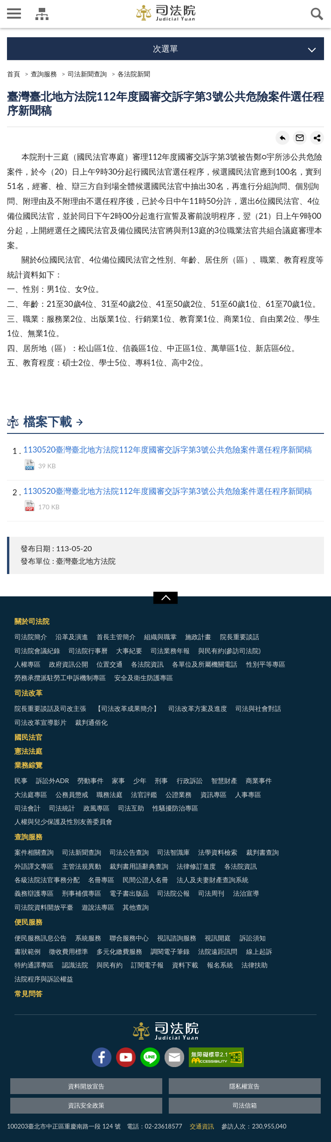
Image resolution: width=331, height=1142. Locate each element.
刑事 (161, 780)
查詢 (317, 14)
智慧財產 (224, 780)
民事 (21, 780)
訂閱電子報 (147, 965)
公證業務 (179, 794)
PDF (29, 505)
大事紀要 (129, 651)
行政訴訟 (190, 780)
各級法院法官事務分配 (47, 880)
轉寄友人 (300, 138)
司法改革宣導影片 (40, 722)
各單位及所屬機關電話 (204, 664)
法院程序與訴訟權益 (43, 979)
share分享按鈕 (317, 138)
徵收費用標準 (68, 951)
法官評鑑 (144, 794)
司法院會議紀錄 (37, 651)
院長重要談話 (239, 637)
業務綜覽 (28, 765)
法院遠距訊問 (217, 951)
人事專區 (248, 794)
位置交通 (110, 664)
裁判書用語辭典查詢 (139, 866)
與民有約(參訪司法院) (229, 651)
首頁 (13, 74)
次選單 (165, 48)
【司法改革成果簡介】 (127, 708)
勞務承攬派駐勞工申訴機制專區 (60, 678)
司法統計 (62, 808)
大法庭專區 (30, 794)
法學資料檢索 (217, 852)
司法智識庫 (173, 852)
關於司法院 (31, 621)
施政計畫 (198, 637)
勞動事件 (90, 780)
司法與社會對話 (258, 708)
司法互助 (131, 808)
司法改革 (28, 693)
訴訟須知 (253, 938)
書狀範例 (27, 951)
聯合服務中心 (129, 938)
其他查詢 (136, 907)
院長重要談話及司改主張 (50, 708)
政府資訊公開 (68, 664)
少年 (139, 780)
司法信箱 (245, 1105)
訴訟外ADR (52, 780)
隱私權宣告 (244, 1086)
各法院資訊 (147, 664)
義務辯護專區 (34, 893)
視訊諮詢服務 (176, 938)
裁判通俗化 (91, 722)
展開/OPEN (165, 598)
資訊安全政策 (86, 1105)
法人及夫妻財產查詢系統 (212, 880)
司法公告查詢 (129, 852)
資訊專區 (213, 794)
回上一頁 (283, 138)
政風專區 (96, 808)
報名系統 (220, 965)
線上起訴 (259, 951)
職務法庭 (110, 794)
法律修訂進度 (196, 866)
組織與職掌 (160, 637)
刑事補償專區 (81, 893)
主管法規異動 (81, 866)
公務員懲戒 (71, 794)
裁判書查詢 (262, 852)
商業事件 (259, 780)
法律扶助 (254, 965)
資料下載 (185, 965)
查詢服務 (44, 74)
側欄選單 (14, 13)
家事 (118, 780)
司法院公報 (173, 893)
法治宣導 (246, 893)
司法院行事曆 (88, 651)
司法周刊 (211, 893)
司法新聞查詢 (87, 74)
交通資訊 (202, 1126)
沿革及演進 (71, 637)
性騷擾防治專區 (175, 808)
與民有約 (110, 965)
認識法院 (75, 965)
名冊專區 (101, 880)
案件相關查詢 (34, 852)
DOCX (29, 464)
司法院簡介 (30, 637)
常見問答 (28, 993)
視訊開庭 (218, 938)
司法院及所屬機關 (42, 14)
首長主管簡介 (116, 637)
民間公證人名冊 (145, 880)
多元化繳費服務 (119, 951)
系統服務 (88, 938)
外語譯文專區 (34, 866)
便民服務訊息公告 (40, 938)
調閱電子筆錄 (170, 951)
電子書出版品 (129, 893)
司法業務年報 (170, 651)
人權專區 (27, 664)
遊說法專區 (98, 907)
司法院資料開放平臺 (43, 907)
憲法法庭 (28, 751)
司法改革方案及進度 (197, 708)
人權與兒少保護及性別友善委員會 (63, 821)
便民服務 (28, 922)
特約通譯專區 (34, 965)
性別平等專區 (265, 664)
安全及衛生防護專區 (143, 678)
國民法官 (28, 737)
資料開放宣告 (86, 1086)
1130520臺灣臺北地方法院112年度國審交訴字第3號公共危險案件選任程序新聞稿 (167, 449)
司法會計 (27, 808)
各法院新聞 (133, 74)
